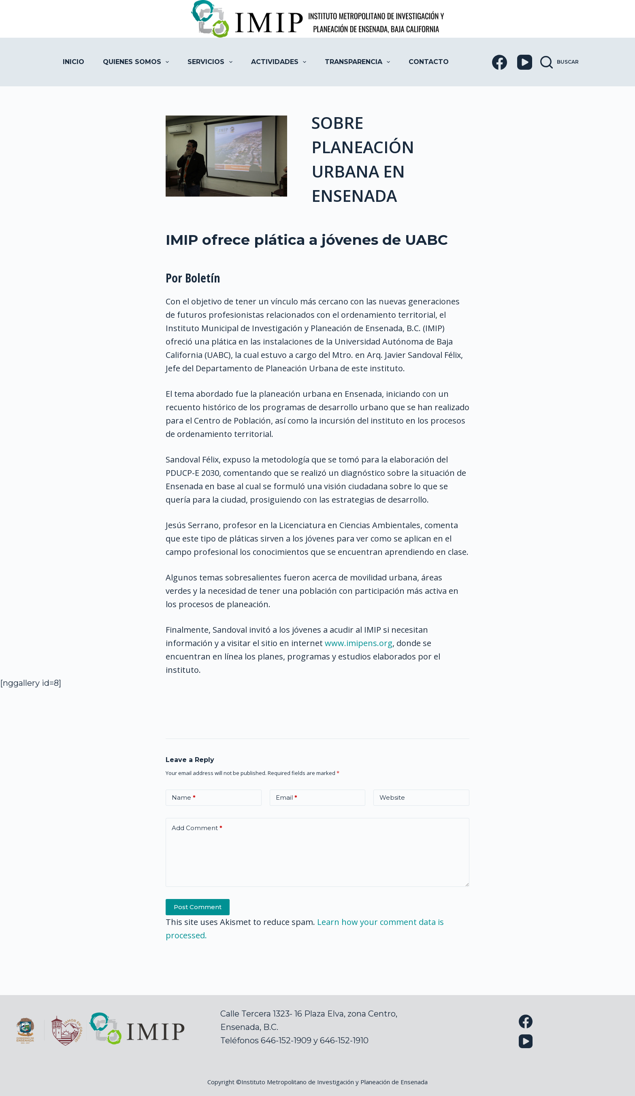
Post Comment (198, 907)
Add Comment (197, 828)
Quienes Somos (137, 62)
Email (286, 798)
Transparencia (359, 62)
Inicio (73, 62)
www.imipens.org (358, 643)
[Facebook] (499, 62)
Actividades (280, 62)
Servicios (211, 62)
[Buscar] (559, 62)
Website (392, 797)
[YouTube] (524, 62)
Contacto (429, 62)
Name (184, 798)
